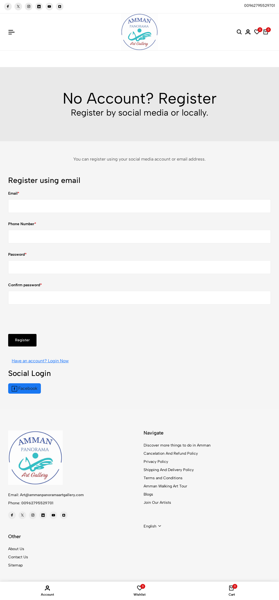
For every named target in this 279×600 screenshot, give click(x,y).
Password (16, 254)
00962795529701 (37, 503)
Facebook (24, 388)
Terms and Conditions (163, 478)
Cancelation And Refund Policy (171, 453)
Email (12, 193)
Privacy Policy (156, 461)
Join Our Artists (157, 502)
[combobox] (152, 526)
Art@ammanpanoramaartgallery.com (52, 495)
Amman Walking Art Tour (165, 486)
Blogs (148, 494)
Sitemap (15, 565)
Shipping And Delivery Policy (169, 470)
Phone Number (21, 224)
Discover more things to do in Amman (177, 445)
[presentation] (49, 323)
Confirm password (24, 285)
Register (22, 340)
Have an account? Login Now (40, 360)
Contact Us (18, 557)
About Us (16, 549)
